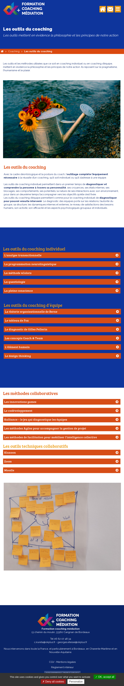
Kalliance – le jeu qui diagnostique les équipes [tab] (35, 419)
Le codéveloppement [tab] (18, 411)
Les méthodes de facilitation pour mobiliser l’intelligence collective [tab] (50, 437)
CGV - (52, 662)
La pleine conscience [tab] (18, 291)
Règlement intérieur (62, 667)
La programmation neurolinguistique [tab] (30, 264)
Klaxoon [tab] (10, 452)
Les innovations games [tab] (20, 402)
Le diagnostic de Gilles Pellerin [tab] (26, 329)
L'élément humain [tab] (17, 347)
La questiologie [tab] (14, 282)
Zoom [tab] (8, 461)
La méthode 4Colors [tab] (17, 273)
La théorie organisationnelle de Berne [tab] (31, 311)
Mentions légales (66, 662)
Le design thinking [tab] (18, 356)
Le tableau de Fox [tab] (17, 320)
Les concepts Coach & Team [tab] (24, 338)
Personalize (76, 681)
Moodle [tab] (9, 470)
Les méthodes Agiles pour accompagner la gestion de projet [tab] (45, 428)
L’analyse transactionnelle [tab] (22, 255)
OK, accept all (104, 677)
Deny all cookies (53, 681)
